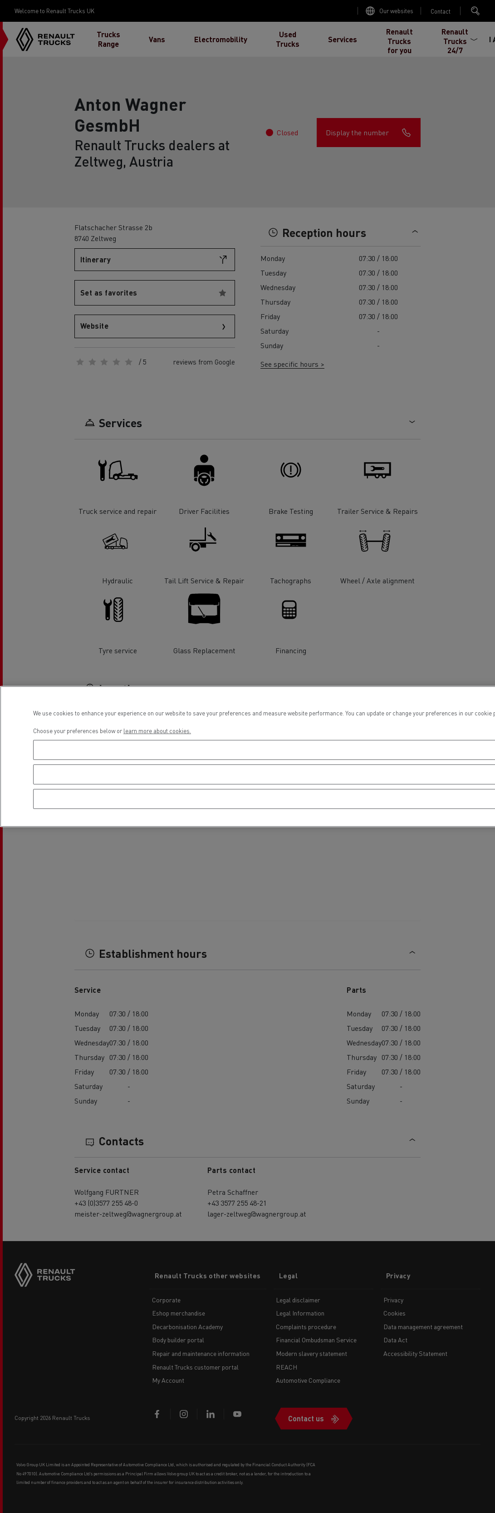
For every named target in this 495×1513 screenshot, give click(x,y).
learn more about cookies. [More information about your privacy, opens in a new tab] (157, 730)
